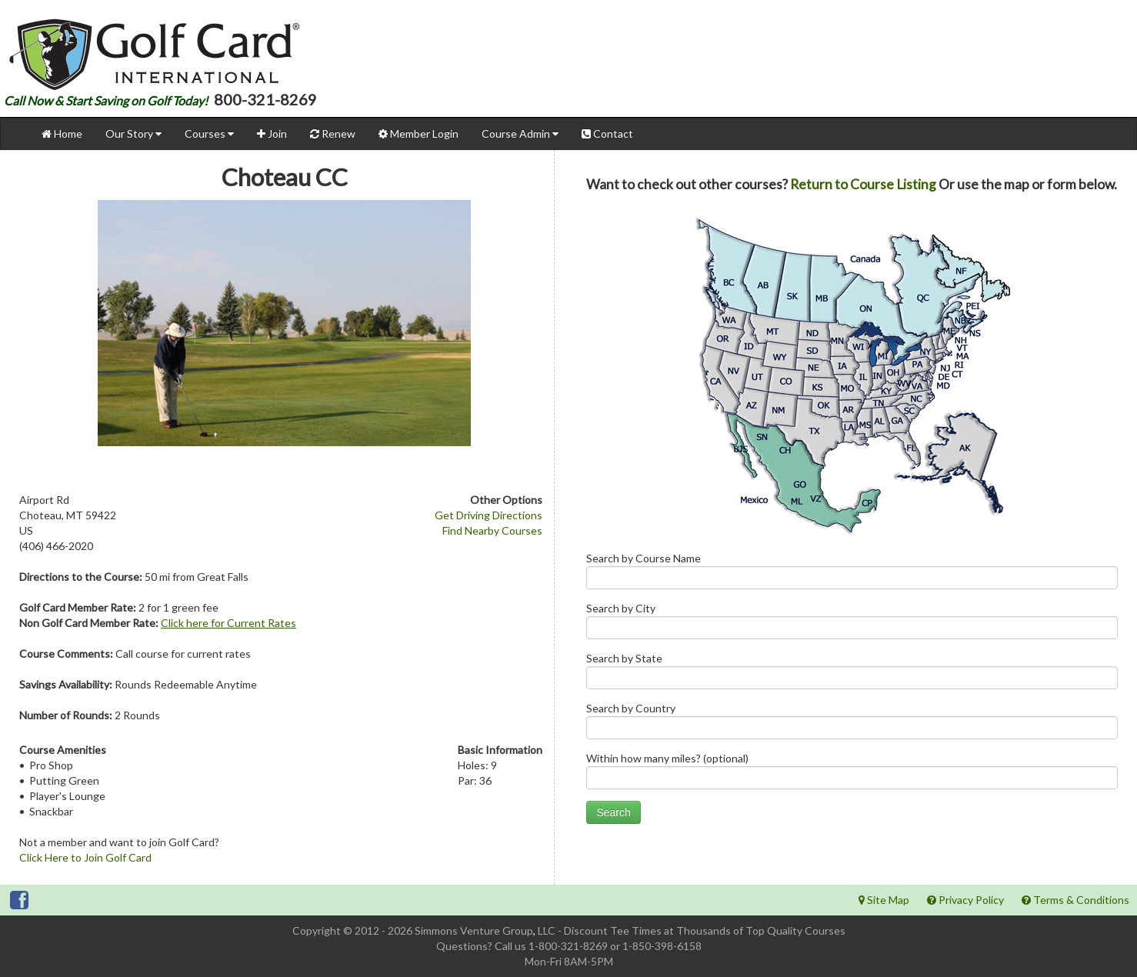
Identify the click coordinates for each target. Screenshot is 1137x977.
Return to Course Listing (863, 184)
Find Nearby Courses (492, 530)
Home (62, 133)
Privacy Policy (965, 899)
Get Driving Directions (488, 515)
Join (272, 133)
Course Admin (520, 133)
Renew (332, 133)
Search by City (852, 624)
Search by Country (852, 724)
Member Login (418, 133)
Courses (209, 133)
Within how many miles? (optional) (852, 774)
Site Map (884, 899)
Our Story (133, 133)
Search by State (852, 674)
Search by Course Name (852, 574)
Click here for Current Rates (228, 622)
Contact (607, 133)
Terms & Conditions (1075, 899)
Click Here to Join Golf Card (85, 857)
